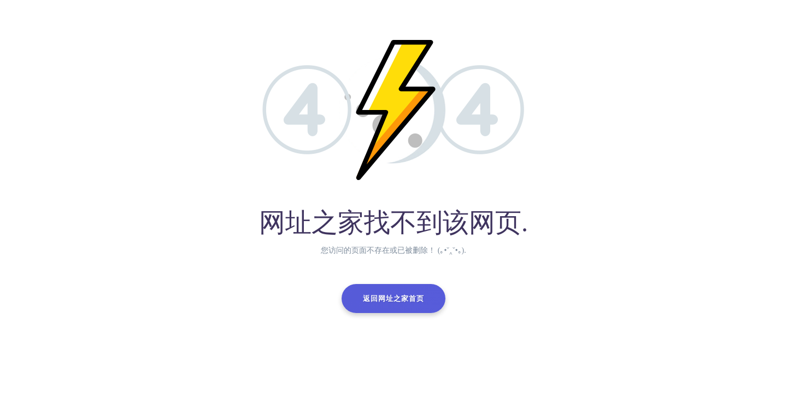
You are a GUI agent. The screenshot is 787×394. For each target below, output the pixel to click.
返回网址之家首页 (393, 298)
